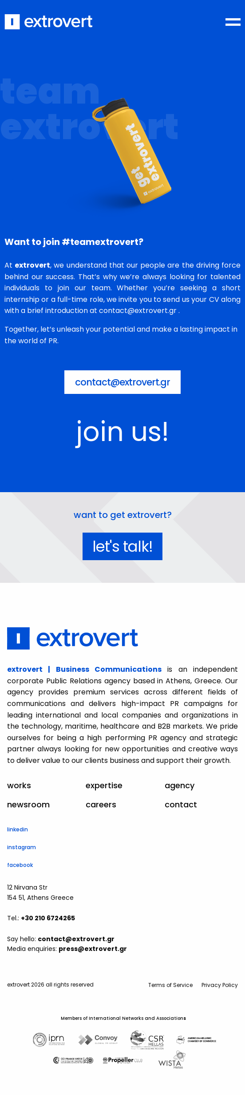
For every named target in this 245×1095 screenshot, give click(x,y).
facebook (20, 865)
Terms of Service (170, 985)
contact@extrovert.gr (122, 382)
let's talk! (122, 546)
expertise (104, 785)
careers (101, 804)
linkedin (17, 829)
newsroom (28, 804)
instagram (21, 847)
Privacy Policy (220, 985)
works (19, 785)
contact (181, 804)
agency (179, 785)
